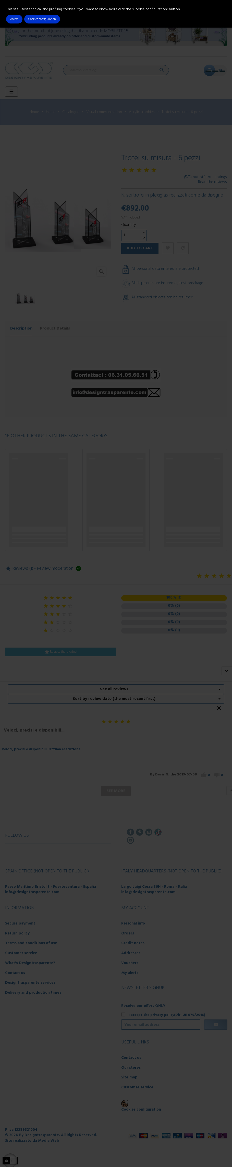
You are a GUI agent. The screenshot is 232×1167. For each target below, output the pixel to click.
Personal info (133, 923)
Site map (129, 1077)
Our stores (131, 1068)
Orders (127, 933)
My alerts (129, 973)
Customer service (21, 953)
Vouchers (129, 963)
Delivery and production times (33, 993)
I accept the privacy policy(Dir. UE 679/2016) (167, 1015)
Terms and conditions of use (31, 943)
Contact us (15, 973)
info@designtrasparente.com (32, 892)
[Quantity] (131, 235)
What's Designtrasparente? (30, 963)
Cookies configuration (141, 1110)
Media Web (48, 1141)
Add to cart (140, 248)
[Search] (116, 70)
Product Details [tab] (55, 328)
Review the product (60, 652)
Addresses (130, 953)
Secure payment (20, 923)
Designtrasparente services (30, 983)
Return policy (17, 933)
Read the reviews (212, 182)
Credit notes (132, 943)
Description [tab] (21, 328)
